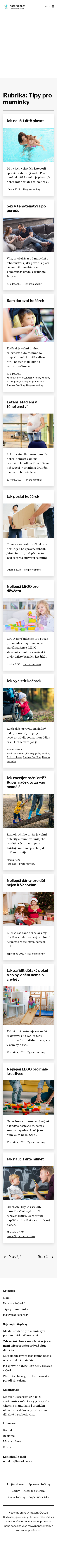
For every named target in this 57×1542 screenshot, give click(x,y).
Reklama (9, 1435)
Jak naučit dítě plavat (25, 121)
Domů (7, 1297)
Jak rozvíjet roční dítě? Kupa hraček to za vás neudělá (26, 782)
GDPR (7, 1447)
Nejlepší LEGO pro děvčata (23, 588)
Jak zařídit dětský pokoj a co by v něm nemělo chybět (27, 975)
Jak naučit (12, 863)
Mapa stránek (12, 1441)
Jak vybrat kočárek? (15, 1314)
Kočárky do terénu (16, 377)
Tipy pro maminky (31, 189)
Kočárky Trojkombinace (32, 381)
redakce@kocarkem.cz (17, 1461)
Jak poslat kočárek (23, 496)
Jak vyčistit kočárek (24, 681)
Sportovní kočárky (16, 385)
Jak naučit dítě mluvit (25, 1159)
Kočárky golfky (33, 377)
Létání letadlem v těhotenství (22, 404)
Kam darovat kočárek (25, 300)
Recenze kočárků (14, 1303)
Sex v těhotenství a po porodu (26, 208)
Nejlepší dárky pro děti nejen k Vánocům (26, 882)
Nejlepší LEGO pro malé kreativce (27, 1071)
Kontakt (8, 1430)
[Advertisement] (28, 44)
